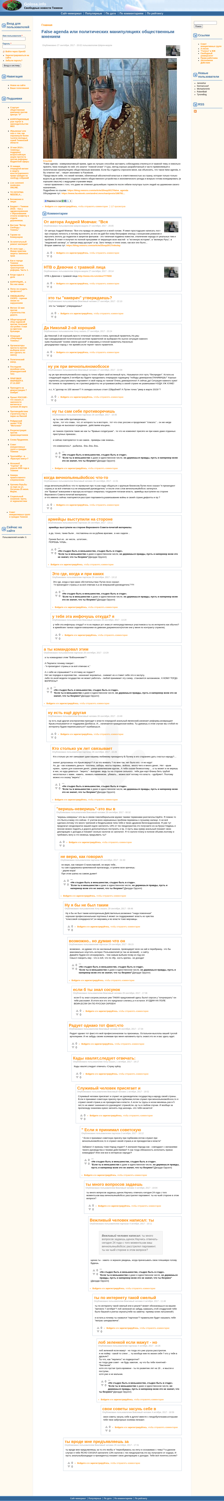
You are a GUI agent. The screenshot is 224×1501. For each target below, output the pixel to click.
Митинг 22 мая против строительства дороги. (17, 311)
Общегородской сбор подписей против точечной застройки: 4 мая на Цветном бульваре (18, 325)
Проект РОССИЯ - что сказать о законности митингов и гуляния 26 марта (19, 402)
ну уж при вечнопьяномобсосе (78, 366)
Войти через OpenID (16, 51)
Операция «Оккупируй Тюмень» (16, 338)
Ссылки (47, 161)
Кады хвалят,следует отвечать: (104, 1058)
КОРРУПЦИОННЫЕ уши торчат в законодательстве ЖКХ (19, 123)
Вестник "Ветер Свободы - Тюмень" (18, 227)
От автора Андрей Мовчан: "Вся (76, 222)
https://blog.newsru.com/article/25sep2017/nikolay (93, 245)
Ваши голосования (19, 88)
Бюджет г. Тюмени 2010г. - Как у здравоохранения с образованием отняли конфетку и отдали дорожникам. (19, 213)
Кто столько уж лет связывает (82, 748)
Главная (46, 25)
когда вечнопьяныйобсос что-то (76, 477)
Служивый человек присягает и (109, 1088)
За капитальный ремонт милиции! (19, 243)
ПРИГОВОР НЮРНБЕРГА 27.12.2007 (16, 380)
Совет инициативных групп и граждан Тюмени (18, 448)
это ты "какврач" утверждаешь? (80, 298)
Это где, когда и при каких (78, 573)
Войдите (49, 206)
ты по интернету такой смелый (125, 1297)
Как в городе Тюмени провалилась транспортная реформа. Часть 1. (19, 265)
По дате (111, 13)
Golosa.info (35, 4)
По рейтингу (155, 13)
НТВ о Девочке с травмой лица (74, 267)
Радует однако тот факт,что (96, 1025)
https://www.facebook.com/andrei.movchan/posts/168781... (93, 193)
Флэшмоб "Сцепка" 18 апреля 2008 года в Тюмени (19, 467)
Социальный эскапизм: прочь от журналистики (18, 498)
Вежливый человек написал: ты (122, 1220)
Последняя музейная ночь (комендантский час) (18, 370)
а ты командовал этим (66, 649)
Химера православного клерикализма (17, 477)
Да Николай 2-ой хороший (69, 327)
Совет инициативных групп (211, 45)
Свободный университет (207, 54)
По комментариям (131, 13)
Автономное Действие (207, 61)
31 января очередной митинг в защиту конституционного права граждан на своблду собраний (19, 172)
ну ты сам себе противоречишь (83, 411)
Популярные (93, 13)
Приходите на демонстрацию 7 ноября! (18, 390)
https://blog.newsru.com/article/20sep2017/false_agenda (97, 190)
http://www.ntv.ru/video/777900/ (95, 276)
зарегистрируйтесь (67, 206)
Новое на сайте (17, 85)
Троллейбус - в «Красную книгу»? (19, 457)
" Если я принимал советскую (111, 1130)
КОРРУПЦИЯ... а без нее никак (18, 283)
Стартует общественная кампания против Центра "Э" (18, 111)
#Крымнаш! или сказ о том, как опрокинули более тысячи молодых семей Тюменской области (19, 137)
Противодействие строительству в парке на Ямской (19, 413)
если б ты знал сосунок (96, 989)
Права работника (209, 58)
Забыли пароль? (14, 60)
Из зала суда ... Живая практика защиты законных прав (19, 252)
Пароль (7, 44)
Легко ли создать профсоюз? (18, 290)
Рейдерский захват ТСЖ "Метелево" (16, 423)
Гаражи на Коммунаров (16, 236)
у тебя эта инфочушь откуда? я (83, 616)
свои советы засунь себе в (129, 1408)
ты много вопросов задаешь (114, 1184)
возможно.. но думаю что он (97, 941)
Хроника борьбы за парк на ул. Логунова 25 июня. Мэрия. (19, 488)
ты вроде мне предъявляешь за (97, 1441)
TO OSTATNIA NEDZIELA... (16, 193)
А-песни (205, 49)
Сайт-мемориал (71, 13)
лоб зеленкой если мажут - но (127, 1342)
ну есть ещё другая (67, 712)
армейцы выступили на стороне (80, 519)
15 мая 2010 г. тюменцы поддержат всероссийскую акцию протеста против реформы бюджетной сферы (19, 154)
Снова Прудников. (19, 440)
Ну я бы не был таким (86, 905)
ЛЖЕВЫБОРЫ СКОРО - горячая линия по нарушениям (18, 299)
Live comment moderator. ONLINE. (17, 185)
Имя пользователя (12, 36)
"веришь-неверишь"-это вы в (85, 809)
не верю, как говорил (82, 856)
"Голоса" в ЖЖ (208, 51)
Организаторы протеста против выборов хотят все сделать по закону (18, 350)
